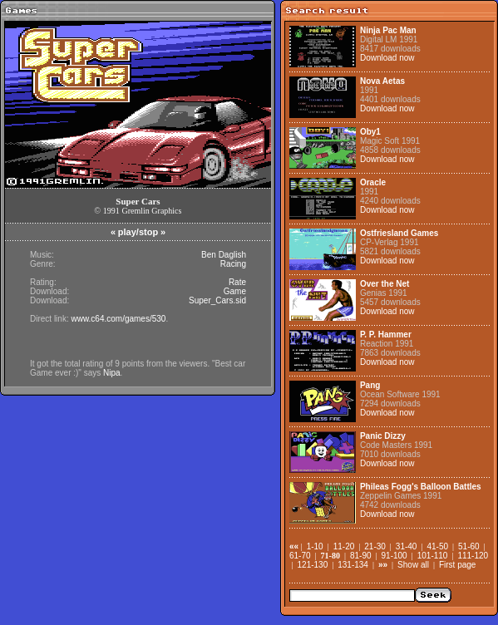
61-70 (300, 555)
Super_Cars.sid (217, 300)
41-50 (437, 546)
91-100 (394, 555)
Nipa (112, 372)
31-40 (406, 546)
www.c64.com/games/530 (118, 318)
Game (235, 291)
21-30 (375, 546)
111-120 (472, 555)
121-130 (313, 564)
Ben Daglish (223, 254)
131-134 (353, 564)
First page (457, 564)
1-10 (315, 546)
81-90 (361, 555)
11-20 (344, 546)
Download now (387, 57)
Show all (413, 564)
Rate (237, 282)
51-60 (469, 546)
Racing (233, 263)
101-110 (432, 555)
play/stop (138, 232)
